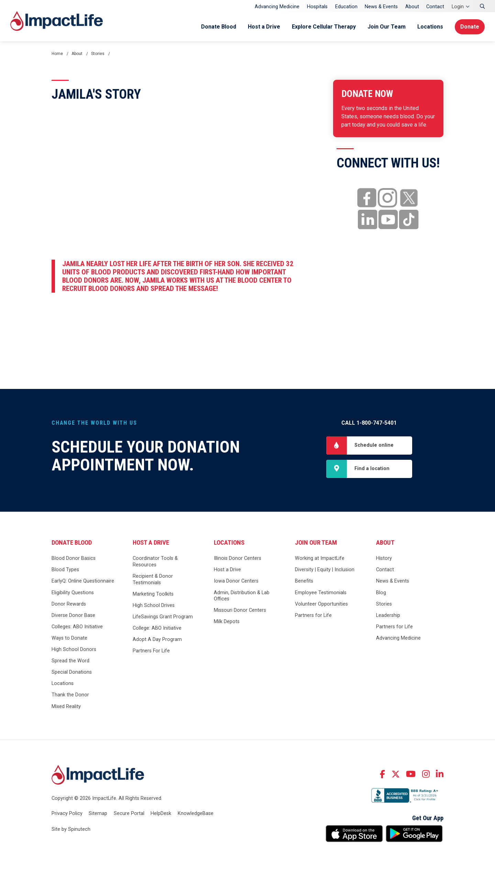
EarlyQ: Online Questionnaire (83, 581)
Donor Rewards (69, 604)
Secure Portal (129, 813)
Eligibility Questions (73, 593)
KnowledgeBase (195, 813)
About (412, 7)
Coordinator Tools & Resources (155, 561)
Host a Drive (264, 26)
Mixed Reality (66, 706)
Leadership (388, 615)
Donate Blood (218, 26)
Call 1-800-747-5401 (369, 423)
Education (346, 7)
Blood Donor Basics (74, 558)
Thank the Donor (70, 695)
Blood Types (65, 570)
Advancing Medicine (277, 7)
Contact (435, 7)
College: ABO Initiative (157, 628)
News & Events (381, 7)
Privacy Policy (67, 813)
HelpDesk (161, 813)
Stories (384, 604)
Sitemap (98, 813)
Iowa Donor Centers (236, 581)
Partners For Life (151, 651)
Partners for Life (313, 615)
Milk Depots (227, 621)
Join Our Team (386, 26)
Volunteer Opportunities (321, 604)
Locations (430, 26)
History (384, 558)
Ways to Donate (69, 638)
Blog (381, 593)
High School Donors (74, 649)
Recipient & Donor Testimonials (153, 579)
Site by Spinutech (71, 829)
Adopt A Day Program (157, 639)
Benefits (304, 581)
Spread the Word (70, 661)
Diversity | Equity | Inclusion (324, 570)
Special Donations (72, 672)
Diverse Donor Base (73, 615)
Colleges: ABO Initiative (77, 627)
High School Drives (154, 605)
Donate (469, 26)
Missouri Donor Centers (240, 610)
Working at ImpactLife (319, 558)
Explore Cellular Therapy (324, 26)
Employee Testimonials (320, 593)
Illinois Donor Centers (237, 558)
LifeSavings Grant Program (163, 617)
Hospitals (317, 7)
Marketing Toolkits (153, 594)
